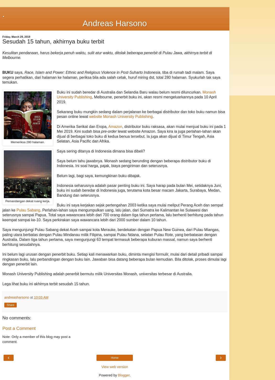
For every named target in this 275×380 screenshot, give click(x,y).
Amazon (115, 127)
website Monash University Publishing (121, 117)
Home (115, 357)
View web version (114, 367)
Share (10, 305)
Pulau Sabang (28, 210)
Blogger (124, 375)
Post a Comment (19, 328)
